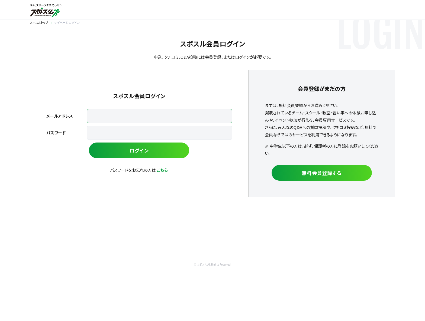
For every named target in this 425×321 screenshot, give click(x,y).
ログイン (139, 150)
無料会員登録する (322, 172)
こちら (162, 170)
